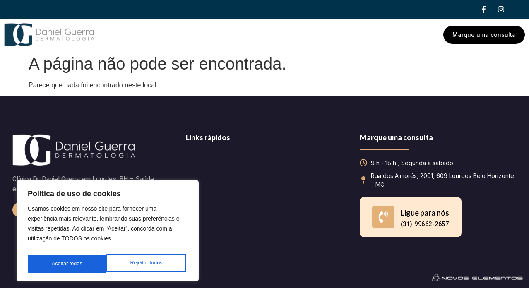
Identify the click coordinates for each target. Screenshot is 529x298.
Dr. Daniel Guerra (233, 34)
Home (181, 34)
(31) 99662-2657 (425, 223)
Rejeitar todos (67, 263)
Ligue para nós (425, 212)
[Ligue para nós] (383, 217)
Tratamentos (301, 34)
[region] (108, 233)
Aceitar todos (149, 263)
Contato (354, 34)
